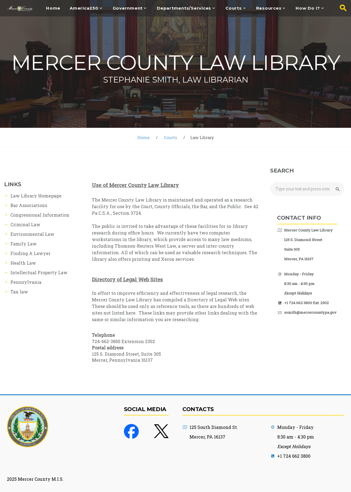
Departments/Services (184, 8)
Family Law (23, 244)
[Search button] (341, 8)
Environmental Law (32, 234)
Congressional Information (39, 215)
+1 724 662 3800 (293, 456)
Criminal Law (25, 224)
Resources (269, 8)
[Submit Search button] (337, 189)
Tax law (19, 292)
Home (53, 8)
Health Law (23, 263)
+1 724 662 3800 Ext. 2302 (306, 302)
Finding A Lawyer (30, 253)
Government (128, 8)
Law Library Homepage (35, 196)
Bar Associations (28, 205)
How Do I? (308, 8)
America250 (84, 8)
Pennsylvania (25, 282)
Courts (233, 8)
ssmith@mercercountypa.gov (310, 312)
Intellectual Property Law (38, 272)
